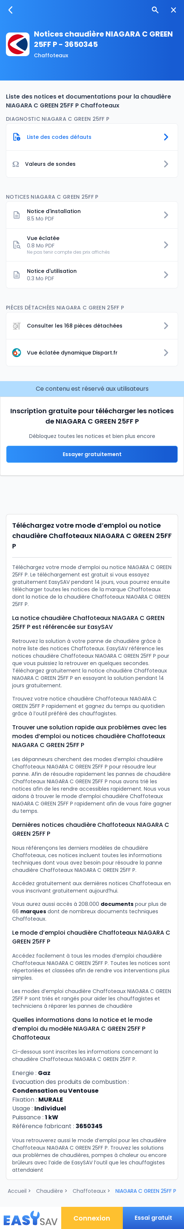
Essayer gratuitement (92, 454)
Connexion (91, 1218)
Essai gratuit (153, 1217)
